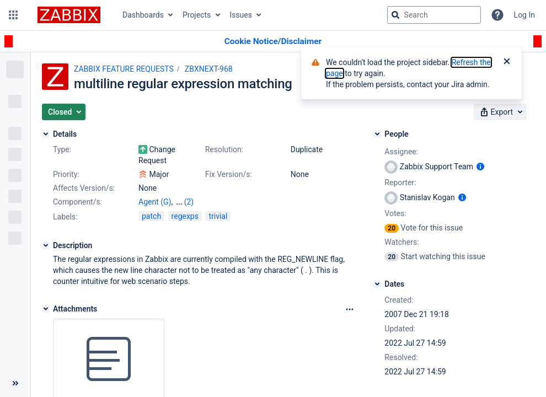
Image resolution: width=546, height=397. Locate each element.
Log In (524, 14)
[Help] (497, 15)
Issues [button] (240, 14)
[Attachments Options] (349, 309)
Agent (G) (154, 201)
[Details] (46, 134)
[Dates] (377, 284)
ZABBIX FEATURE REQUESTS (124, 69)
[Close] (506, 62)
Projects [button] (197, 14)
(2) (189, 201)
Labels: (65, 216)
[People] (377, 134)
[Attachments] (46, 309)
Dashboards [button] (143, 14)
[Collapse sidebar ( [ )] (15, 383)
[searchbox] (434, 15)
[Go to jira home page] (69, 15)
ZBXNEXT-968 (209, 69)
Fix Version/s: (228, 174)
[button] (13, 15)
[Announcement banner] (273, 41)
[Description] (46, 245)
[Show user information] (480, 166)
